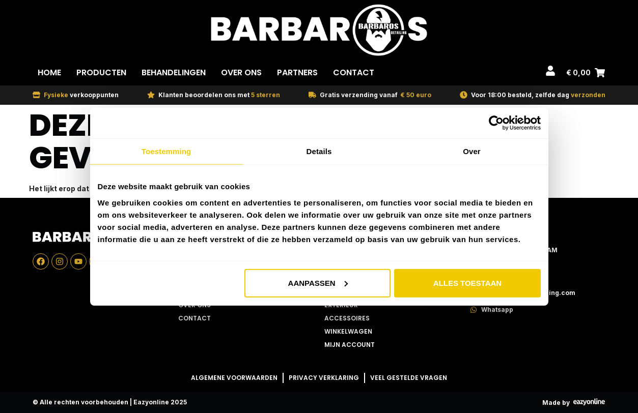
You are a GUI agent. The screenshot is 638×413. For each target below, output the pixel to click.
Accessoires (347, 318)
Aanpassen (318, 282)
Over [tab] (472, 151)
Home (49, 72)
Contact (353, 72)
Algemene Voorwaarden (234, 377)
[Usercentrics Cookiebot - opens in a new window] (496, 123)
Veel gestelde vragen (408, 377)
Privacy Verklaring (324, 377)
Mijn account (349, 344)
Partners (297, 72)
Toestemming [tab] (166, 151)
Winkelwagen (348, 331)
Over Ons (241, 72)
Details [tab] (319, 151)
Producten (101, 72)
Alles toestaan (467, 282)
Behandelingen (174, 72)
